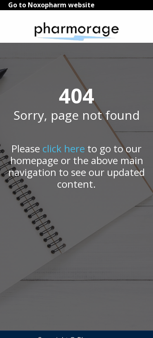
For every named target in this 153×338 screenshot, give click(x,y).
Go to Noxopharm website (51, 4)
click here (63, 148)
